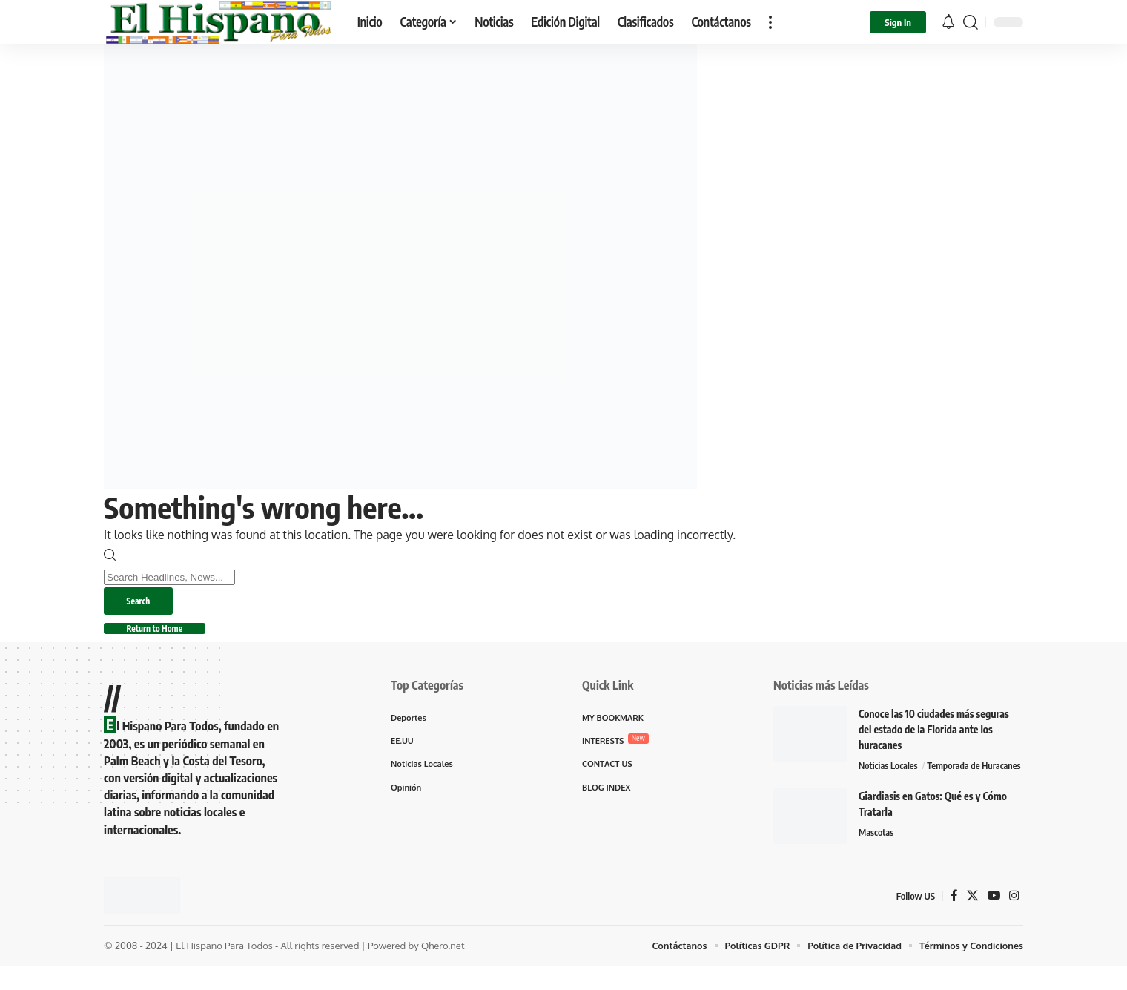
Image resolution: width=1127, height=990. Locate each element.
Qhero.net (443, 970)
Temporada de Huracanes (907, 790)
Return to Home (162, 631)
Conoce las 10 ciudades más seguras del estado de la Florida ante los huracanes (934, 734)
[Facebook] (953, 921)
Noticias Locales (890, 770)
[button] (770, 22)
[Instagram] (1014, 921)
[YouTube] (993, 921)
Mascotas (877, 857)
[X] (972, 921)
